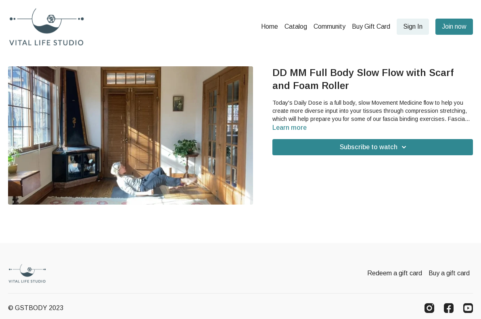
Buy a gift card (449, 273)
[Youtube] (468, 308)
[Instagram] (429, 308)
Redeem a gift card (394, 273)
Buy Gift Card (371, 26)
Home (269, 26)
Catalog (295, 26)
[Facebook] (449, 308)
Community (329, 26)
